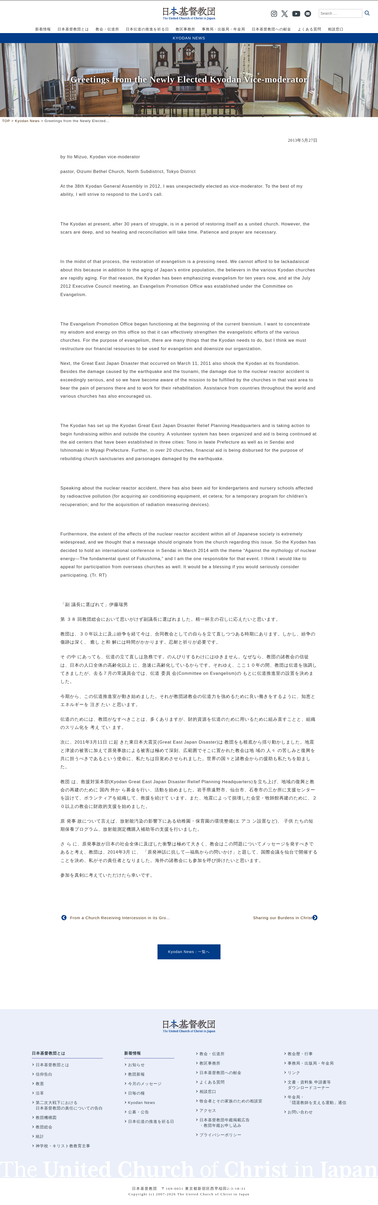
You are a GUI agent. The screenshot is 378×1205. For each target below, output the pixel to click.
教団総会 (44, 1127)
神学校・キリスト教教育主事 (63, 1146)
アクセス (208, 1110)
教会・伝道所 (212, 1053)
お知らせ (136, 1064)
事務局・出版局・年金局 (311, 1063)
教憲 (40, 1083)
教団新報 (136, 1074)
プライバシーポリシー (221, 1135)
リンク (294, 1072)
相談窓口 (208, 1091)
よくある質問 (212, 1082)
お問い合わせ (300, 1112)
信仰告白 (44, 1074)
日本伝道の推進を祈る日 (151, 1121)
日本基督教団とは (48, 1053)
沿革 (40, 1093)
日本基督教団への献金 (221, 1072)
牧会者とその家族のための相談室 (231, 1101)
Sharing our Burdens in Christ (282, 917)
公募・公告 (138, 1112)
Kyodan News (189, 38)
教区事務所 (210, 1063)
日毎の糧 (136, 1093)
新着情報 (132, 1053)
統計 (40, 1136)
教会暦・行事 (300, 1053)
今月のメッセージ (145, 1083)
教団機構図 (46, 1117)
